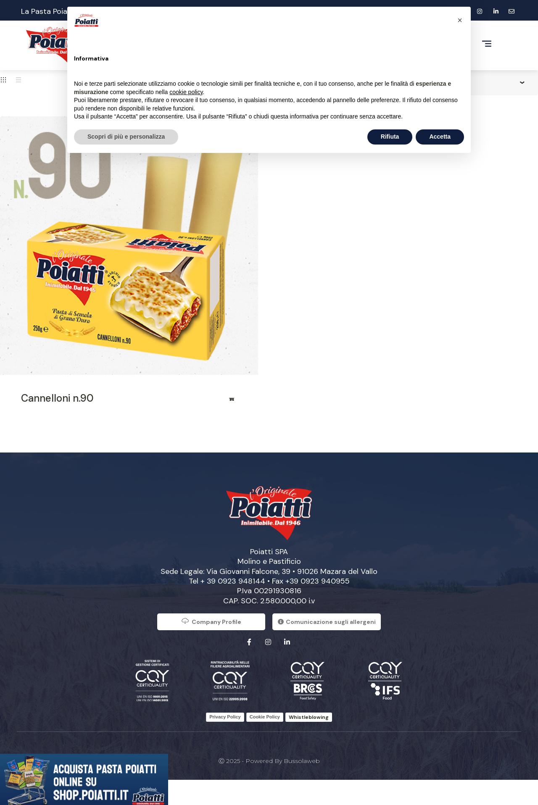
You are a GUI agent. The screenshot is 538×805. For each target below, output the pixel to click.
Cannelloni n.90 (57, 398)
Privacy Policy (225, 716)
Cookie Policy (265, 716)
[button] (460, 20)
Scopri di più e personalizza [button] (126, 136)
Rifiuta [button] (390, 136)
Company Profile (211, 621)
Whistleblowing (309, 717)
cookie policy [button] (186, 92)
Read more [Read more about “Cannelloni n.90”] (232, 402)
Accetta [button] (440, 136)
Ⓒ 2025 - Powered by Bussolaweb (269, 761)
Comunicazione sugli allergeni (327, 622)
